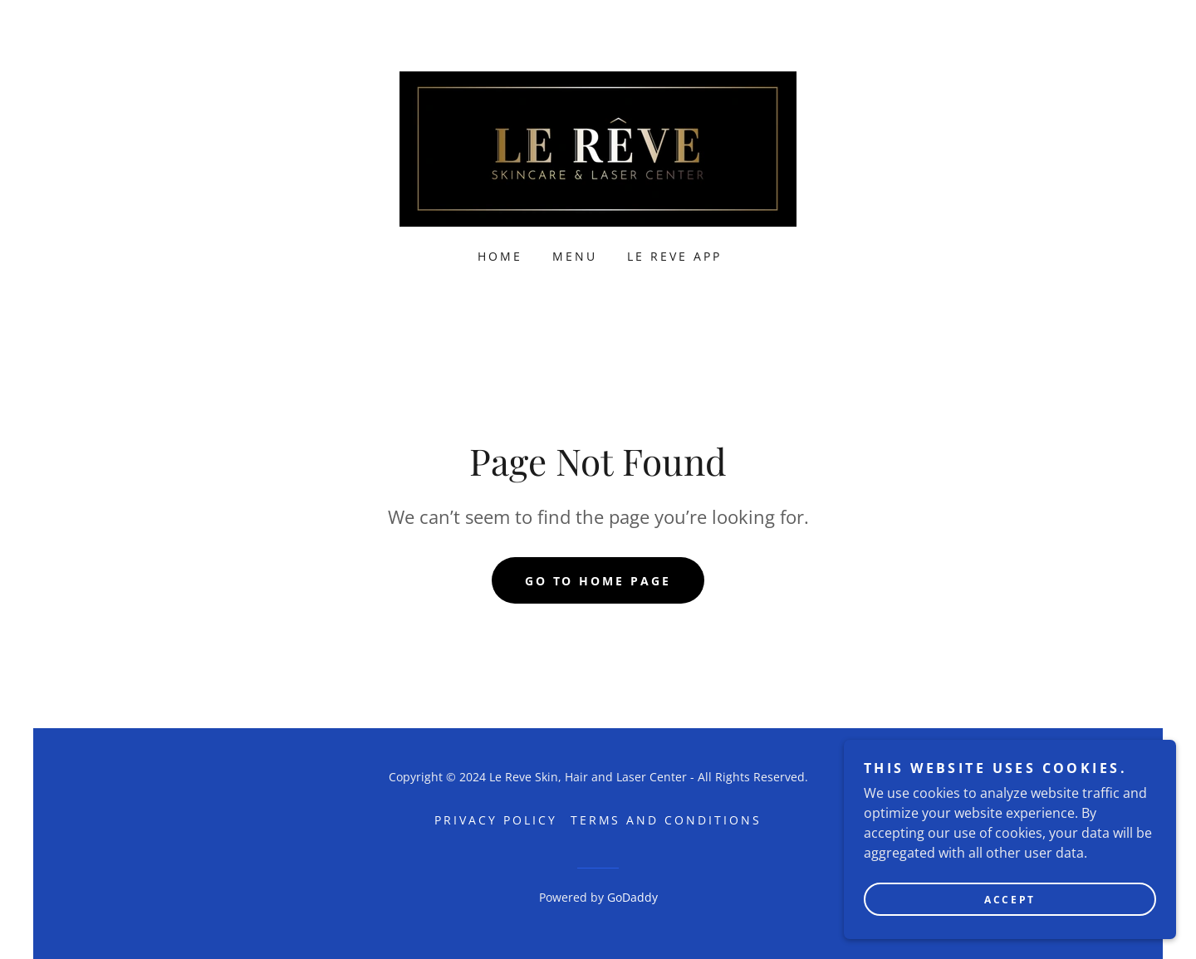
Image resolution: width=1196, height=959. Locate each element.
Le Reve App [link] (674, 256)
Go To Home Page (598, 581)
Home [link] (500, 256)
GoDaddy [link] (632, 897)
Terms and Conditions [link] (666, 820)
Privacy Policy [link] (495, 820)
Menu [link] (574, 256)
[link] (598, 148)
